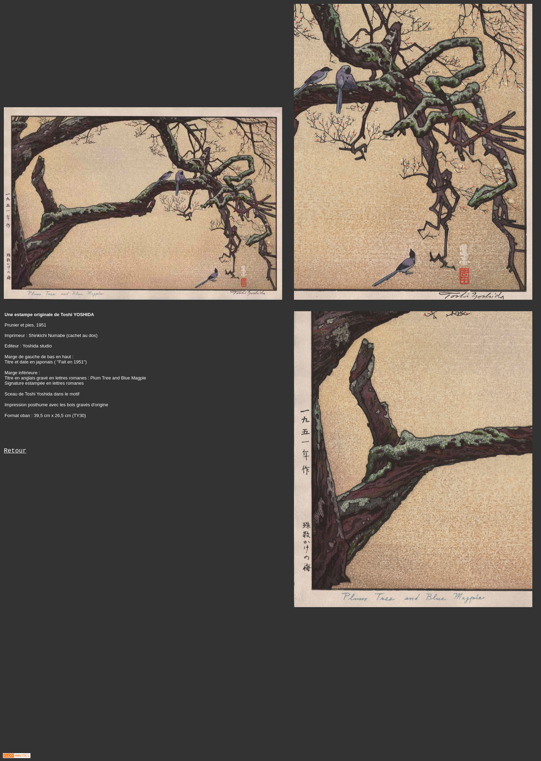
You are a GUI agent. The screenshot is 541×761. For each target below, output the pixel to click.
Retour (15, 450)
